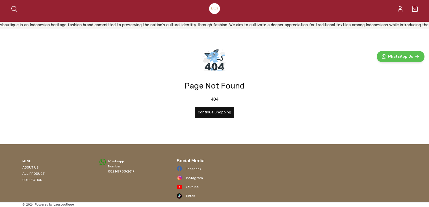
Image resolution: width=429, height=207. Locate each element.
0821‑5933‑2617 (121, 174)
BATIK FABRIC (159, 24)
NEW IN (291, 24)
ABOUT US (30, 170)
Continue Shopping (214, 123)
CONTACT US (316, 24)
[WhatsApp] (400, 180)
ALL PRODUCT (196, 24)
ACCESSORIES (264, 24)
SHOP (127, 24)
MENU (26, 164)
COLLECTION (32, 183)
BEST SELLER (230, 24)
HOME (106, 24)
